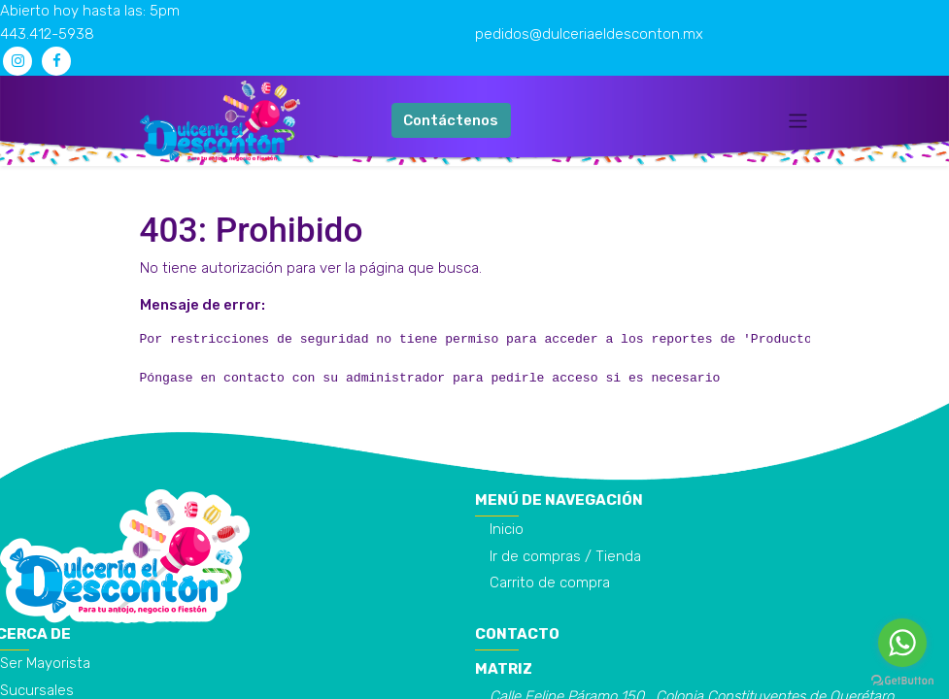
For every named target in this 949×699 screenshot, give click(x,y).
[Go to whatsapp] (902, 642)
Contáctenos (450, 120)
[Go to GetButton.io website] (902, 679)
